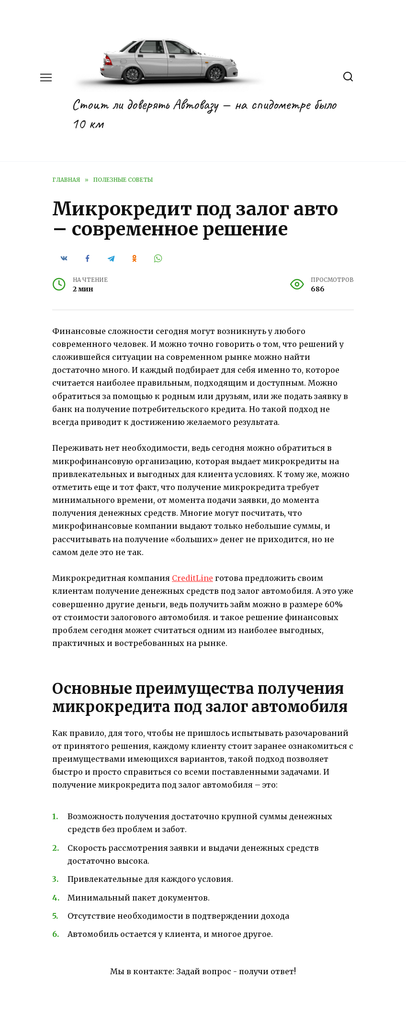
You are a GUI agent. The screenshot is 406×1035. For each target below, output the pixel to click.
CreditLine (192, 578)
